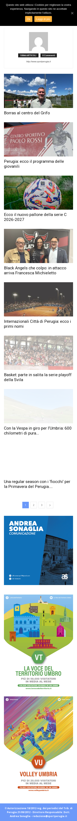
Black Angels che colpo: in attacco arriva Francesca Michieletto (35, 270)
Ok (28, 19)
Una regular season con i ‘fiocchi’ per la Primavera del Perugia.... (37, 484)
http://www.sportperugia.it (38, 61)
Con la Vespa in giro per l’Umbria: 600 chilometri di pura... (38, 431)
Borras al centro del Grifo (27, 113)
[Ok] (72, 13)
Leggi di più (43, 19)
